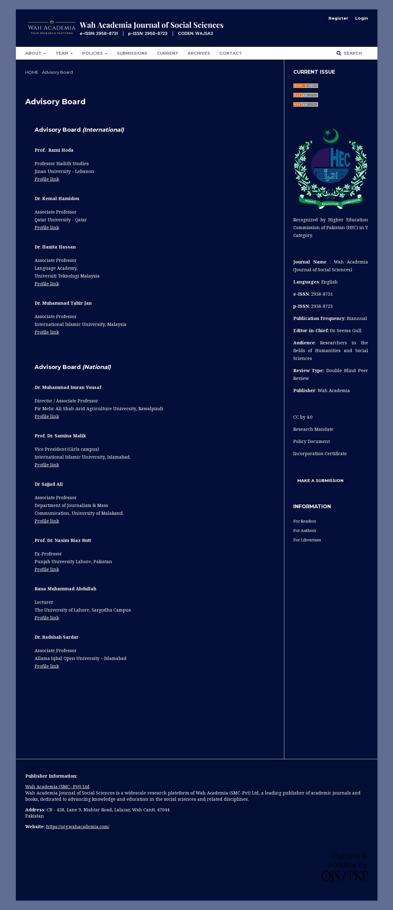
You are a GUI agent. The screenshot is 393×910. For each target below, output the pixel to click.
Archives (199, 53)
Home (31, 72)
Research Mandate (313, 429)
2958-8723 (322, 306)
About (34, 53)
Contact (230, 53)
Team (62, 53)
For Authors (304, 530)
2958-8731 (322, 294)
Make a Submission (320, 480)
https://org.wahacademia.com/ (77, 826)
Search (352, 53)
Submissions (132, 53)
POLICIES (93, 53)
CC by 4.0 (303, 417)
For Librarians (307, 540)
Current (167, 53)
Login (361, 18)
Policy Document (312, 441)
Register (338, 18)
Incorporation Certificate (320, 453)
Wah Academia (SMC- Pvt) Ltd (57, 786)
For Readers (304, 521)
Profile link (47, 179)
